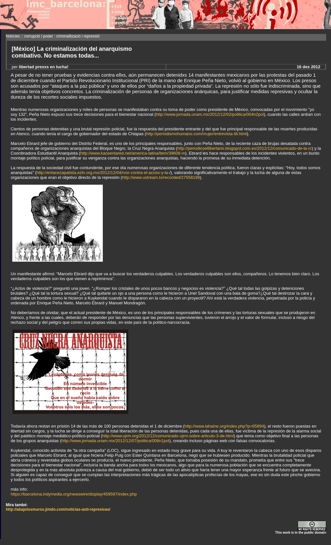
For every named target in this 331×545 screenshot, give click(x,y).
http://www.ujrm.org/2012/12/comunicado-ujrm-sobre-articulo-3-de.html (168, 435)
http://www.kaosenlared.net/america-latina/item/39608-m (132, 153)
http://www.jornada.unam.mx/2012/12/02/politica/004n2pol (210, 114)
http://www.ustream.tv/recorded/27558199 (161, 177)
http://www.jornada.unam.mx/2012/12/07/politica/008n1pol (115, 440)
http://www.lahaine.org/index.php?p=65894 (224, 426)
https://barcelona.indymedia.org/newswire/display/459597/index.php (74, 494)
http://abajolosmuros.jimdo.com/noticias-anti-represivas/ (58, 509)
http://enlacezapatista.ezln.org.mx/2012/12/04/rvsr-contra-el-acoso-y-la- (103, 172)
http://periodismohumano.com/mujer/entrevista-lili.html (196, 133)
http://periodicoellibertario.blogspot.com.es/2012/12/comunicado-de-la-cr (244, 148)
